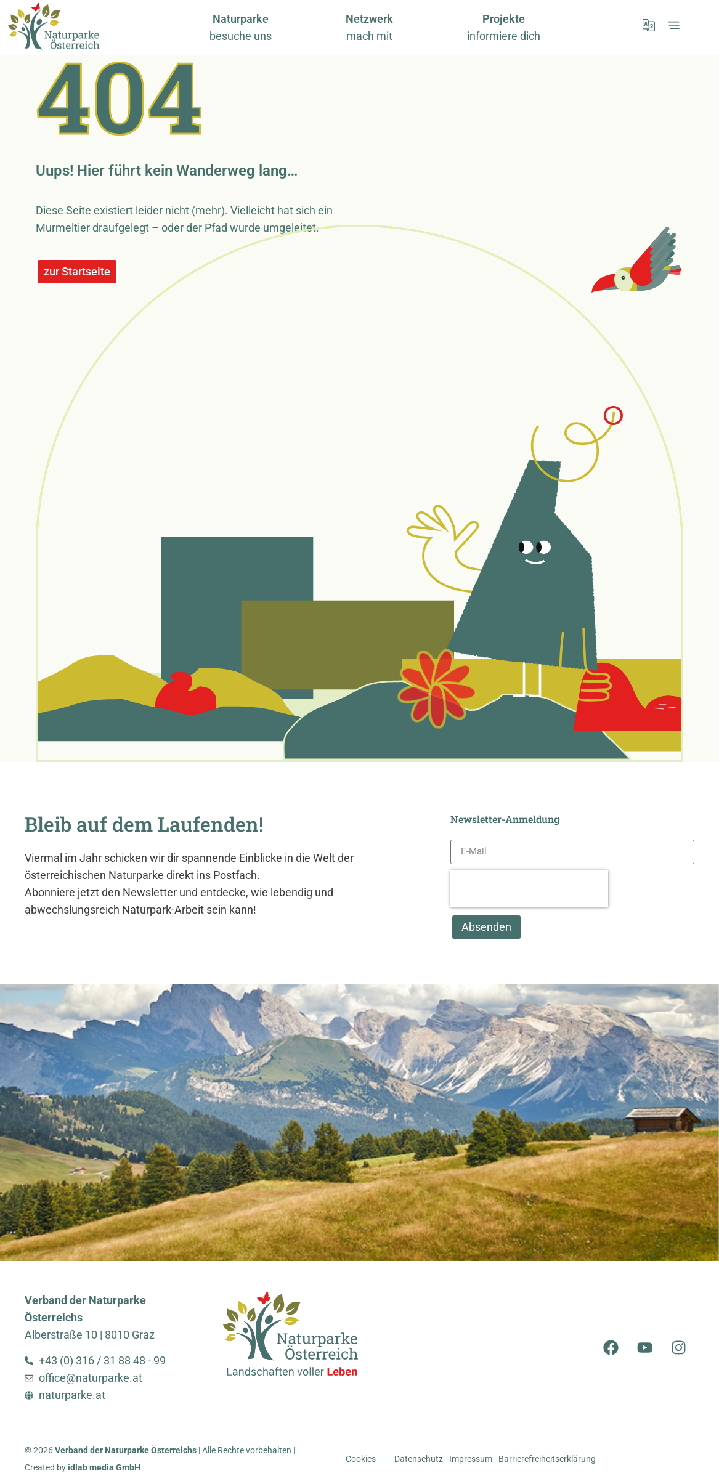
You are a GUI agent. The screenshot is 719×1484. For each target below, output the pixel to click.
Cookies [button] (361, 1459)
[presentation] (529, 888)
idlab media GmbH (104, 1467)
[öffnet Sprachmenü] (649, 25)
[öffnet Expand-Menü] (673, 25)
